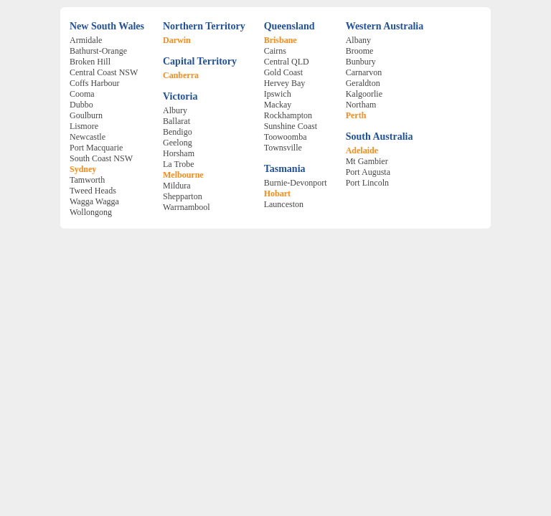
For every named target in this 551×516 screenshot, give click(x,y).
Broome (360, 51)
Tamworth (87, 180)
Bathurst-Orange (98, 51)
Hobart (277, 193)
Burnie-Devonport (295, 183)
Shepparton (182, 196)
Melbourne (183, 175)
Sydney (83, 169)
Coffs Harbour (94, 83)
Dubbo (81, 105)
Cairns (275, 51)
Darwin (177, 40)
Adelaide (362, 150)
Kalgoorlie (364, 94)
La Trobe (178, 164)
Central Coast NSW (104, 72)
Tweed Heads (93, 191)
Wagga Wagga (94, 201)
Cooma (82, 94)
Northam (361, 105)
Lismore (84, 126)
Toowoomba (285, 137)
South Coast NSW (101, 158)
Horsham (178, 153)
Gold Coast (283, 72)
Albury (175, 110)
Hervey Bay (285, 83)
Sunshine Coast (290, 126)
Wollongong (91, 212)
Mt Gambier (367, 161)
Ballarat (176, 121)
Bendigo (177, 132)
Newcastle (87, 137)
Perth (356, 115)
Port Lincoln (367, 183)
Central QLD (286, 62)
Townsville (283, 148)
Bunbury (361, 62)
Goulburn (86, 115)
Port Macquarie (96, 148)
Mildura (177, 186)
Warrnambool (186, 207)
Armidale (86, 40)
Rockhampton (288, 115)
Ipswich (277, 94)
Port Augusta (368, 172)
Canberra (181, 75)
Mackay (278, 105)
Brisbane (280, 40)
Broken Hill (90, 62)
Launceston (283, 204)
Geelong (177, 143)
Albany (358, 40)
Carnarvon (364, 72)
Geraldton (363, 83)
